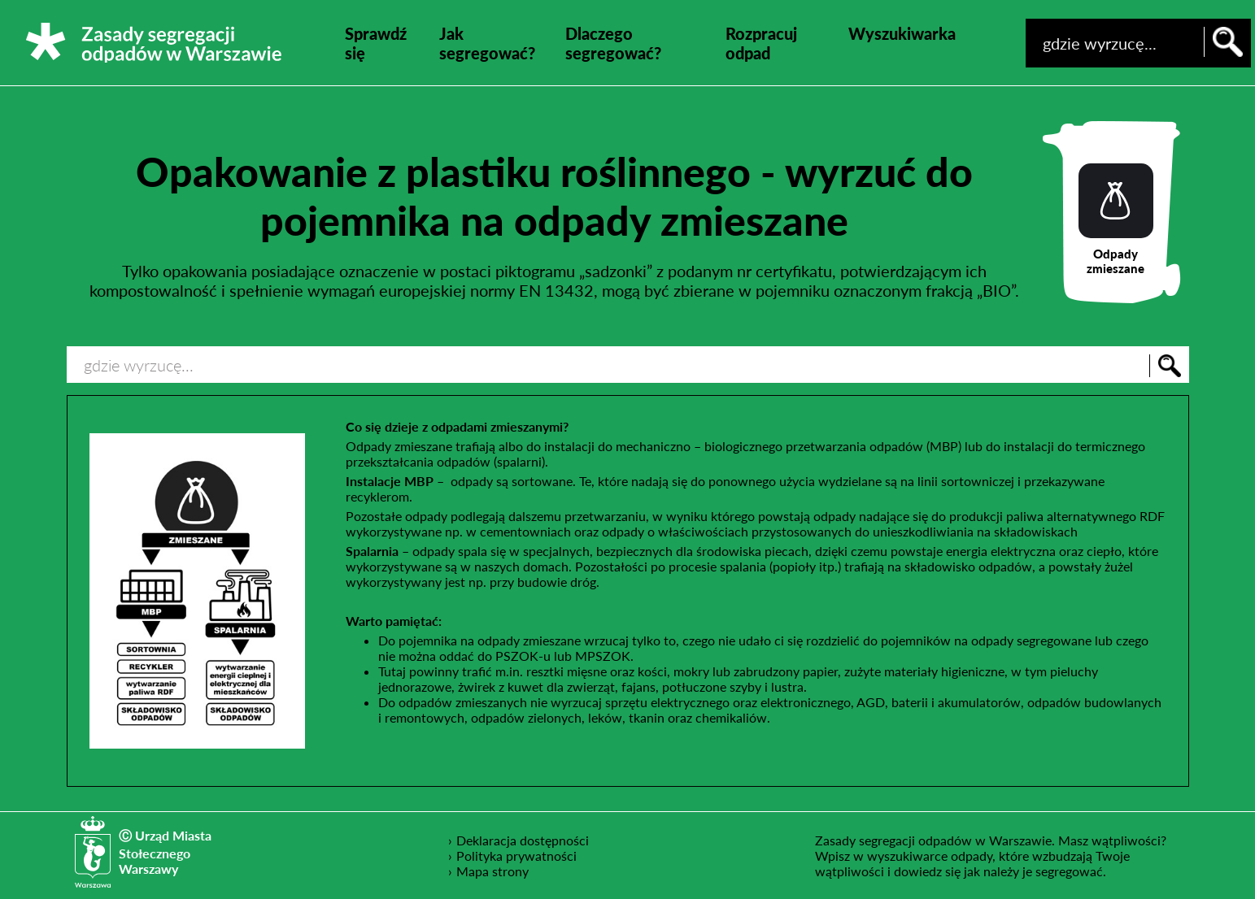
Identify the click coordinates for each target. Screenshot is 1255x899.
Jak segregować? (487, 43)
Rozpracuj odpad (761, 43)
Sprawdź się (376, 43)
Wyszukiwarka (902, 33)
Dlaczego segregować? (613, 43)
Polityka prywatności (516, 855)
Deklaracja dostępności (523, 840)
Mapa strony (492, 871)
